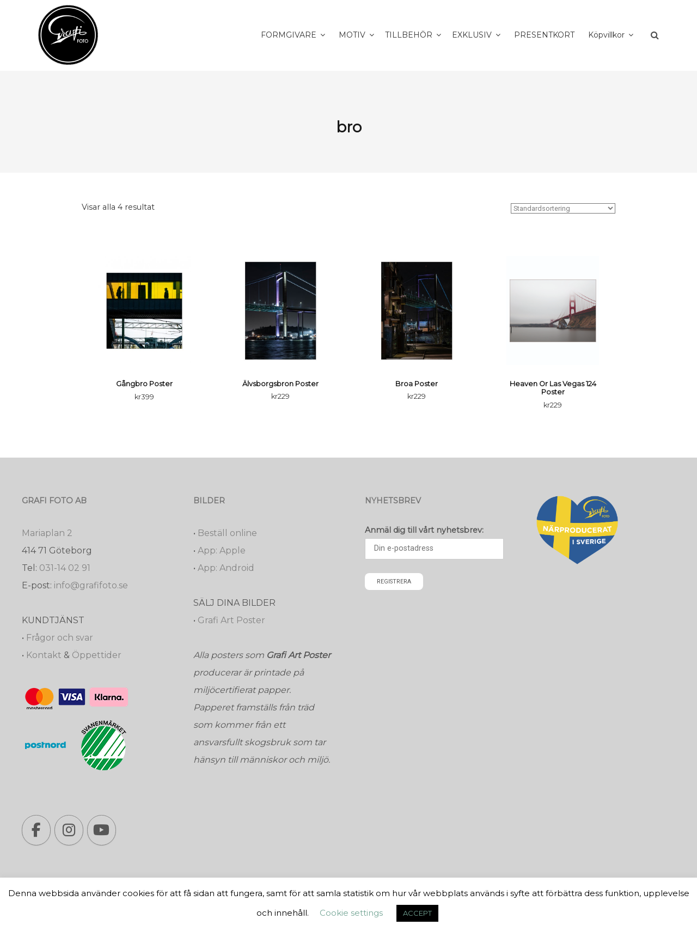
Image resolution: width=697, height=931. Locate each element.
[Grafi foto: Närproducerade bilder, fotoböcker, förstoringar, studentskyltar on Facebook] (36, 830)
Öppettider (96, 655)
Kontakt (44, 655)
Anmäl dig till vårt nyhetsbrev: (424, 530)
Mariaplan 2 (47, 533)
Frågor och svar (59, 637)
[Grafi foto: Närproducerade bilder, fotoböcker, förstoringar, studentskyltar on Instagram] (68, 830)
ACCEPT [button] (417, 913)
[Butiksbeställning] (563, 208)
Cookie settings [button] (351, 913)
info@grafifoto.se (91, 585)
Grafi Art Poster (231, 620)
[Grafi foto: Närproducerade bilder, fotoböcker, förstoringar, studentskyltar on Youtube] (101, 830)
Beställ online (227, 533)
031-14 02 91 (64, 568)
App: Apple (222, 550)
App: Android (226, 568)
